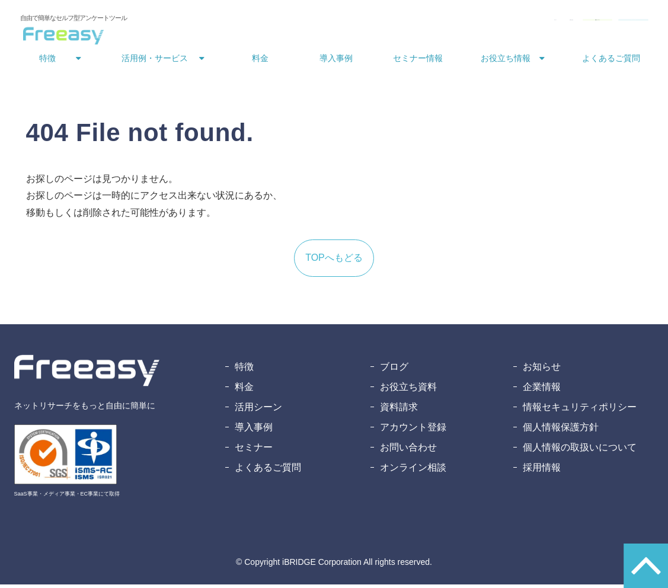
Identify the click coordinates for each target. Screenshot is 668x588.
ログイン (374, 22)
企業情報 (542, 390)
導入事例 (336, 61)
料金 (260, 61)
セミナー (254, 451)
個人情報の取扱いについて (580, 451)
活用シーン (258, 410)
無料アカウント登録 (601, 22)
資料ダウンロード (506, 22)
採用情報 (542, 471)
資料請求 (399, 410)
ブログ (394, 370)
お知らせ (542, 370)
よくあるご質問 (611, 61)
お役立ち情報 (505, 61)
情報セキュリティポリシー (580, 410)
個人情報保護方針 (561, 431)
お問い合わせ (429, 22)
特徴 (47, 61)
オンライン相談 (413, 471)
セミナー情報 (418, 61)
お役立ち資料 (408, 390)
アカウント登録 (413, 431)
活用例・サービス (155, 61)
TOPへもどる (334, 261)
